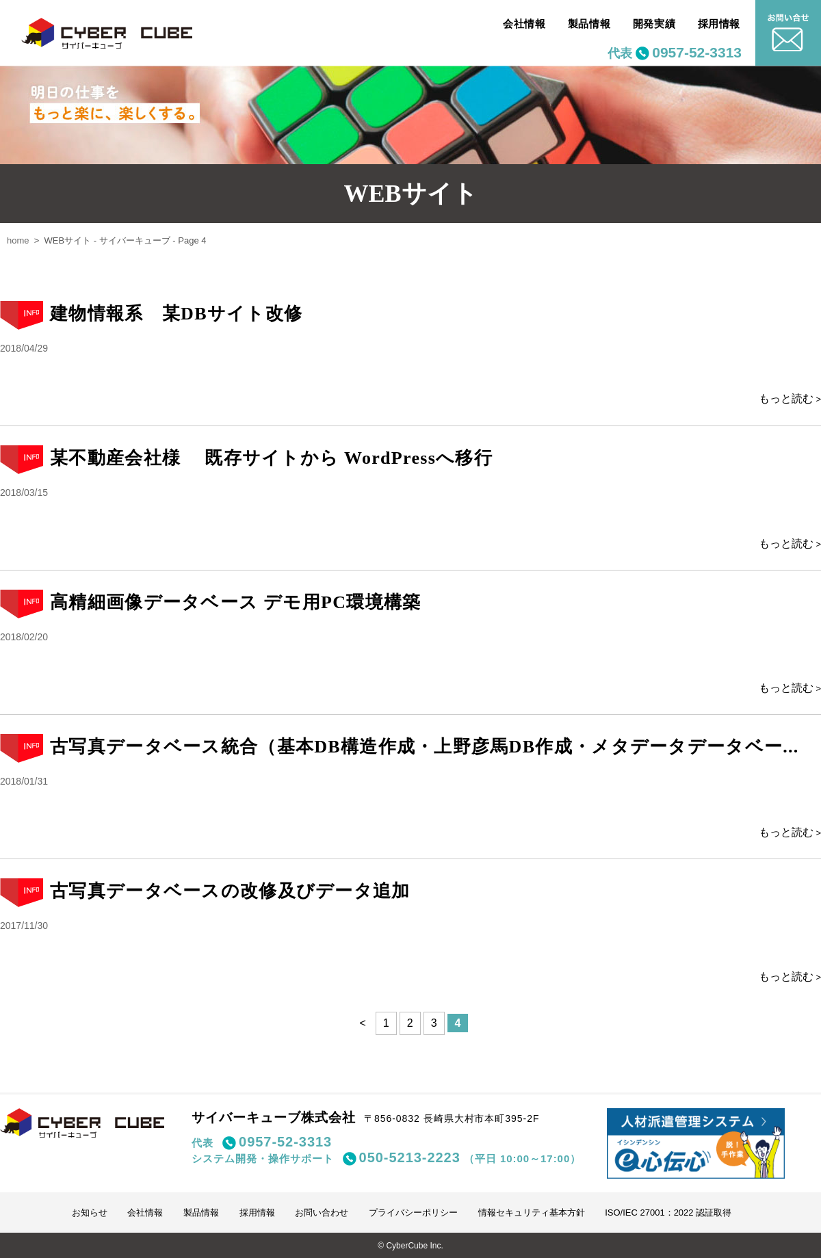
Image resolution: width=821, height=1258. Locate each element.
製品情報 (589, 23)
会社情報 (524, 23)
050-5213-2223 (409, 1157)
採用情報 (719, 23)
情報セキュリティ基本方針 (531, 1212)
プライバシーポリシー (413, 1212)
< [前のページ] (363, 1023)
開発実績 (654, 23)
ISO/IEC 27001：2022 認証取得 (668, 1212)
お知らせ (89, 1212)
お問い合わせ (321, 1212)
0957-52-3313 (697, 52)
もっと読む (786, 398)
